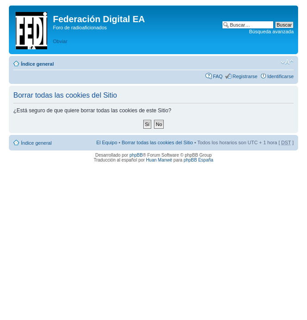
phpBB (136, 155)
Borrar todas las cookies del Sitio (157, 142)
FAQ (217, 76)
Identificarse (280, 76)
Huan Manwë (159, 160)
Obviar (60, 41)
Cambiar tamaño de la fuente (287, 62)
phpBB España (199, 160)
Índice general (37, 64)
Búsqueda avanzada (271, 31)
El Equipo (106, 142)
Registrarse (244, 76)
